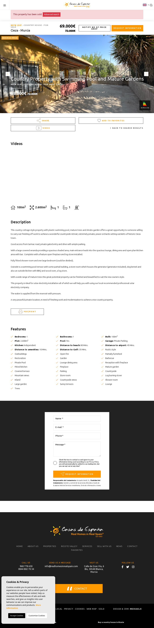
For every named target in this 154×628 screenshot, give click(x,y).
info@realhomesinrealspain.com (60, 566)
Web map (92, 609)
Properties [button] (49, 546)
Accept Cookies (16, 615)
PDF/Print (27, 312)
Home (19, 546)
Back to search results (126, 128)
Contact (132, 546)
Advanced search (51, 14)
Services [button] (87, 546)
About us (33, 546)
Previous (7, 74)
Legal (59, 609)
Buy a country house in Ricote (111, 622)
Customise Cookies (37, 615)
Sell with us (104, 546)
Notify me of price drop (94, 28)
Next (147, 74)
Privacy (68, 609)
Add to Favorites (111, 120)
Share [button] (43, 120)
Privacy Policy (94, 462)
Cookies (80, 609)
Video (43, 128)
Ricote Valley (69, 546)
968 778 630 (26, 566)
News (119, 546)
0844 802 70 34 (26, 569)
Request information (127, 28)
